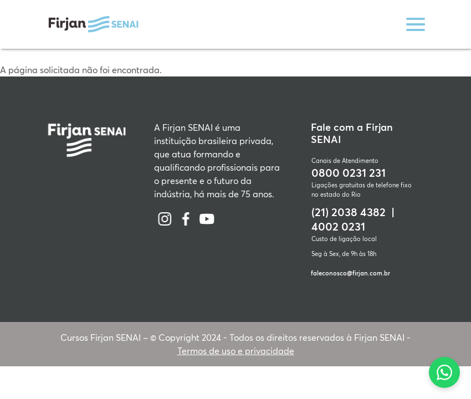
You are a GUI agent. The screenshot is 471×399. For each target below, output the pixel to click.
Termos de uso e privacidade (235, 350)
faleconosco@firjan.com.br (350, 273)
